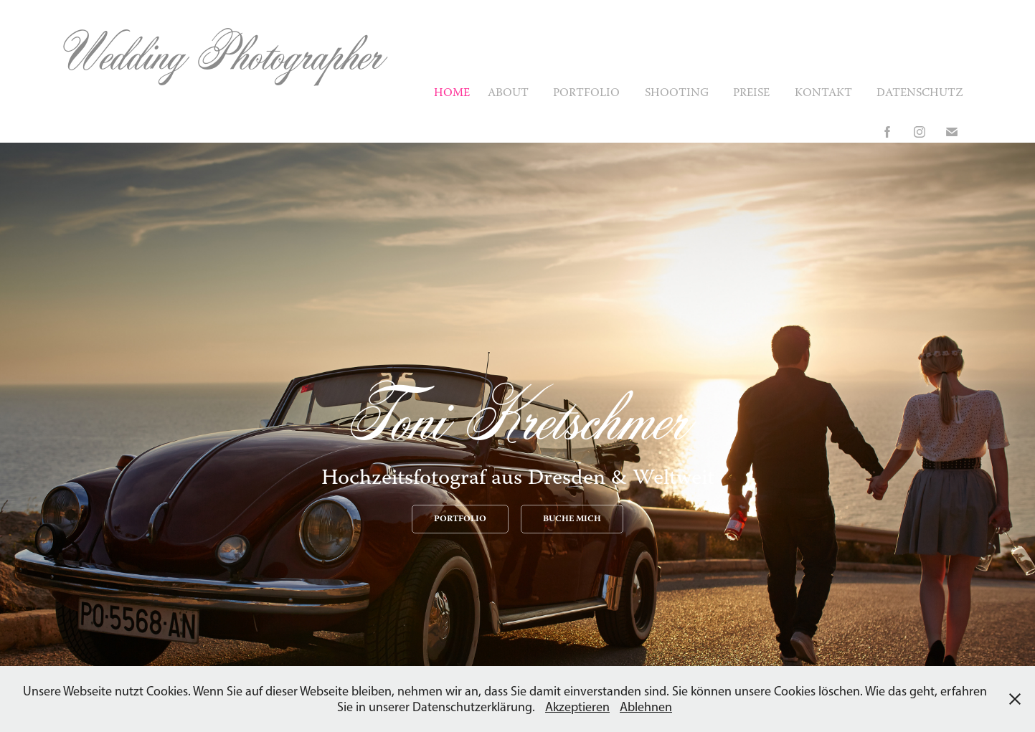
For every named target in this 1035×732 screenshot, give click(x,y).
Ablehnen (646, 707)
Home (452, 94)
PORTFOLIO (460, 519)
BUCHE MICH (572, 519)
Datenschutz (919, 94)
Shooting (677, 94)
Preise (751, 94)
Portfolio (586, 94)
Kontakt (823, 94)
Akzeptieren (577, 707)
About (508, 94)
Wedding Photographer (220, 53)
